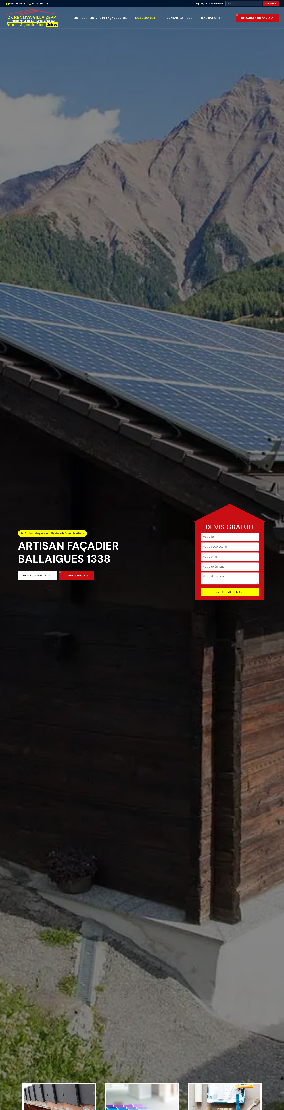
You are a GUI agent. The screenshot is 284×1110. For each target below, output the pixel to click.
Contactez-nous (179, 18)
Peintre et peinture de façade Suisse (99, 18)
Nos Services (145, 18)
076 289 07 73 (17, 3)
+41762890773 (40, 3)
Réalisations (210, 18)
